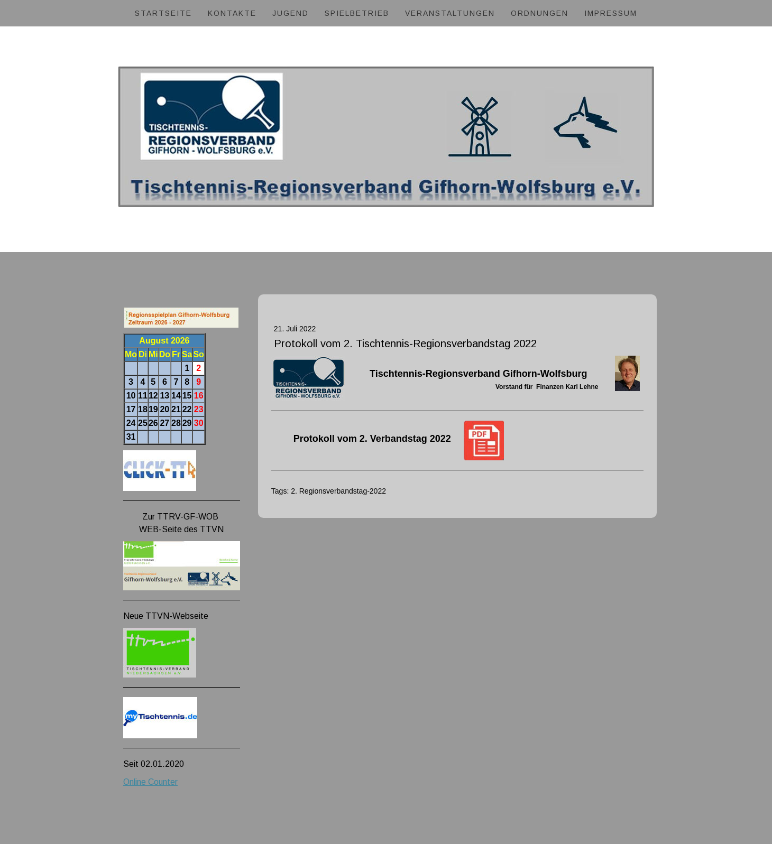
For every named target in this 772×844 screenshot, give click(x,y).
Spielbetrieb (357, 13)
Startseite (163, 13)
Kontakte (232, 13)
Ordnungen (539, 13)
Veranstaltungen (450, 13)
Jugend (290, 13)
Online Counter (150, 781)
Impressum (610, 13)
